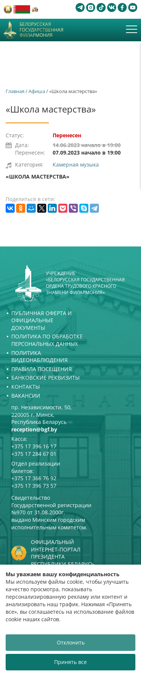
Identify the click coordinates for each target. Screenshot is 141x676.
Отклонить (71, 642)
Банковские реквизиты (45, 377)
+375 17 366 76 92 (33, 478)
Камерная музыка (76, 164)
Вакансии (25, 395)
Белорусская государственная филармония (42, 30)
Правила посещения (41, 369)
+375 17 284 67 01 (33, 453)
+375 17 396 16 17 (33, 446)
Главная (15, 91)
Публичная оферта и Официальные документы (41, 320)
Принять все (70, 661)
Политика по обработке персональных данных (47, 340)
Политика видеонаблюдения (39, 356)
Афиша (37, 91)
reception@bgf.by (34, 429)
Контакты (25, 386)
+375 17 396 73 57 (33, 485)
